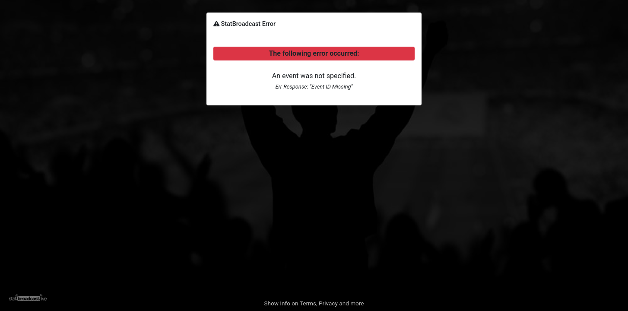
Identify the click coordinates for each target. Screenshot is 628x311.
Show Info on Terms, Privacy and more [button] (314, 303)
